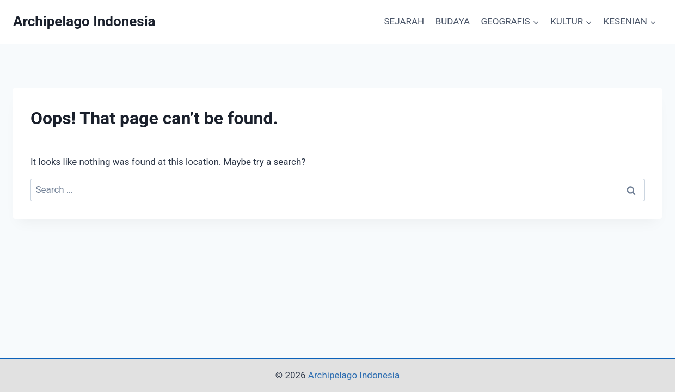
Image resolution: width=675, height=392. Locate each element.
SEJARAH (404, 21)
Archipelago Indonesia (354, 375)
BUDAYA (452, 21)
